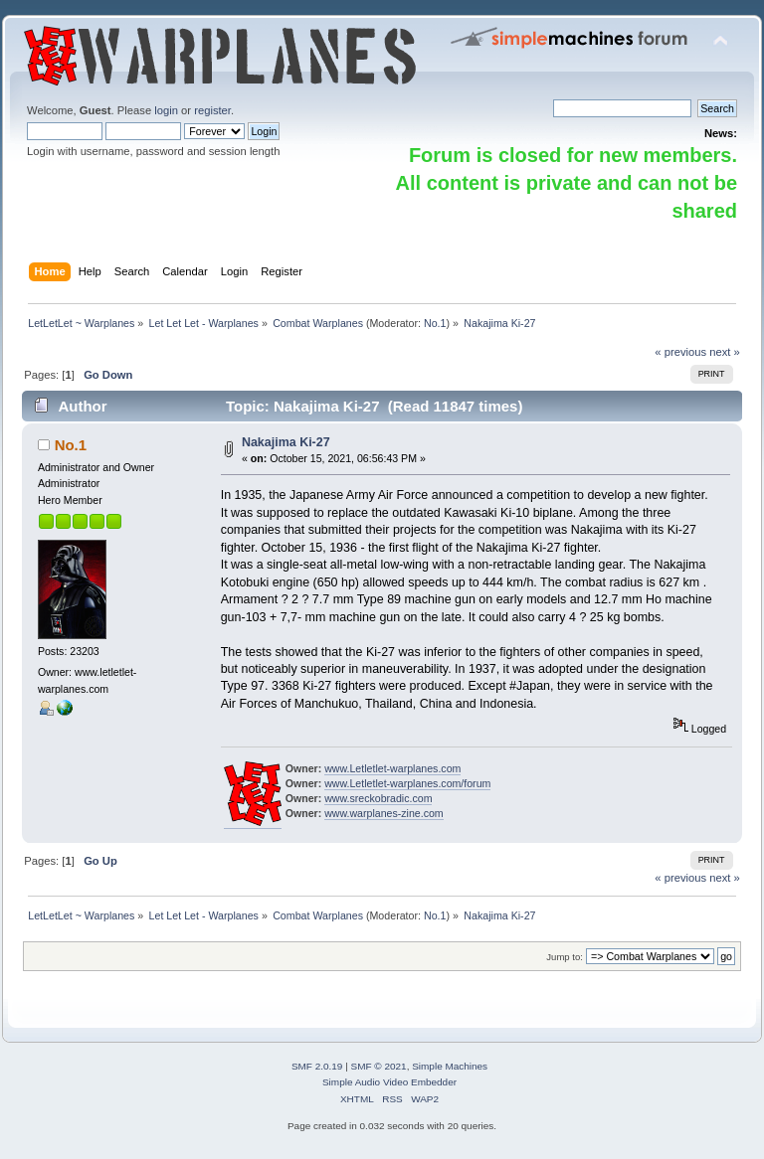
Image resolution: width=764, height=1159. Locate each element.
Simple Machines (449, 1066)
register (212, 110)
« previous (680, 352)
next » (724, 352)
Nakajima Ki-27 (286, 442)
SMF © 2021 (379, 1066)
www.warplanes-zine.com (384, 813)
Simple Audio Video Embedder (389, 1081)
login (166, 110)
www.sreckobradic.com (378, 798)
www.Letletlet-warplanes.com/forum (407, 783)
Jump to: (564, 956)
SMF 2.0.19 (317, 1066)
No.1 (435, 323)
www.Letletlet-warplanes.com (392, 768)
